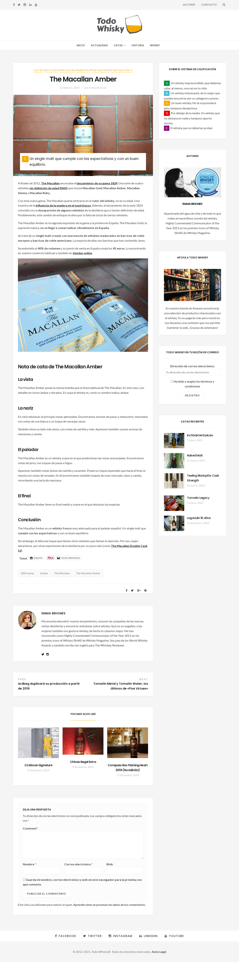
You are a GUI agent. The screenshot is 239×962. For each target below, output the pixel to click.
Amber (44, 573)
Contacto (209, 5)
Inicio (81, 45)
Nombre (29, 864)
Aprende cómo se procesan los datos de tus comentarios (109, 904)
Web (109, 864)
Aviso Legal (159, 951)
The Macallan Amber (88, 573)
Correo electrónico (78, 864)
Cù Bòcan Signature (38, 765)
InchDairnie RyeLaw (200, 435)
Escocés (51, 70)
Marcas (83, 70)
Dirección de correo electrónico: (192, 366)
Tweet (23, 557)
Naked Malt (195, 455)
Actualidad (99, 45)
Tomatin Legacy (198, 498)
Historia (138, 45)
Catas (118, 45)
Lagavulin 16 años (199, 518)
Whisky (155, 45)
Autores (189, 5)
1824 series (27, 573)
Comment (30, 828)
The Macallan (62, 573)
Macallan (67, 70)
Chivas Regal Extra (83, 762)
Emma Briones (97, 87)
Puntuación (100, 70)
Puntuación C (122, 70)
